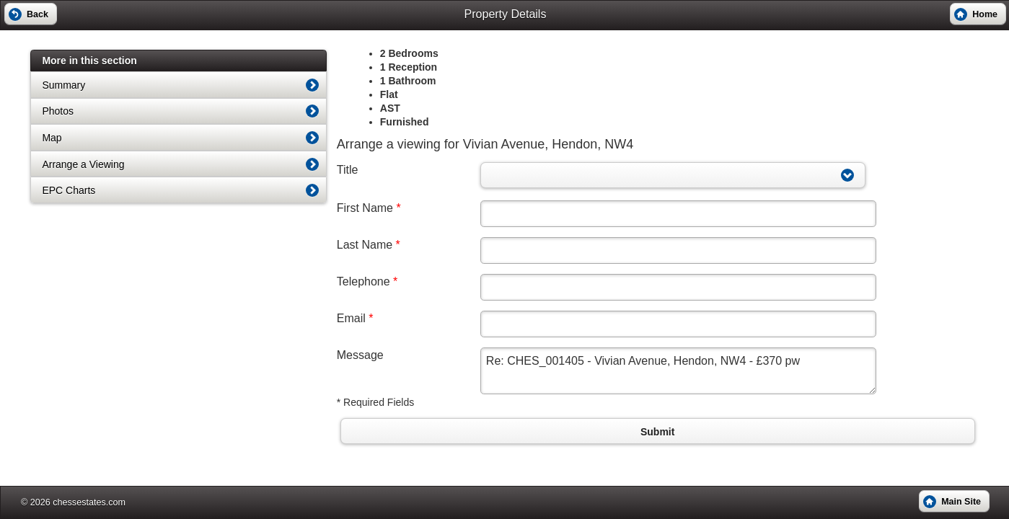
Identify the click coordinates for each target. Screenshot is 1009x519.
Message (360, 355)
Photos (58, 111)
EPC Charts (68, 190)
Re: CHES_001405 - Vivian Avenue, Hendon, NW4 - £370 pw (678, 370)
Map (51, 137)
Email (355, 318)
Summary (63, 85)
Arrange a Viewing (83, 164)
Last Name (368, 245)
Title (347, 170)
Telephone (367, 281)
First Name (369, 208)
